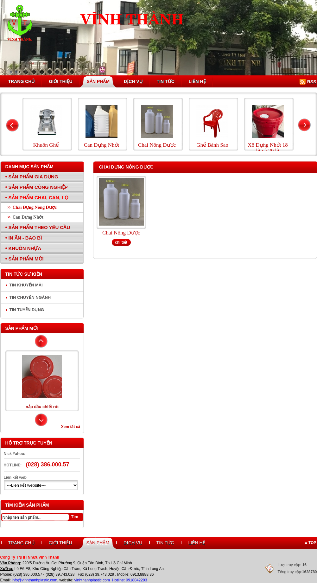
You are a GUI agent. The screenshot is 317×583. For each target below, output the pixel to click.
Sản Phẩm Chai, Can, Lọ (39, 197)
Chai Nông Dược (121, 233)
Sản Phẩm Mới (26, 258)
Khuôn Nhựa (25, 248)
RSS (311, 81)
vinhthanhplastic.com (92, 580)
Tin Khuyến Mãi (26, 285)
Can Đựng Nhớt (28, 217)
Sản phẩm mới (21, 328)
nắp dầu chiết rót (42, 406)
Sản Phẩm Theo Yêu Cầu (39, 227)
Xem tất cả (70, 427)
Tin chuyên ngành (30, 297)
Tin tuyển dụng (27, 309)
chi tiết (121, 242)
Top (312, 543)
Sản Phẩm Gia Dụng (33, 176)
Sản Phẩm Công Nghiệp (38, 187)
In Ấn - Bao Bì (25, 237)
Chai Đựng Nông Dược (35, 207)
